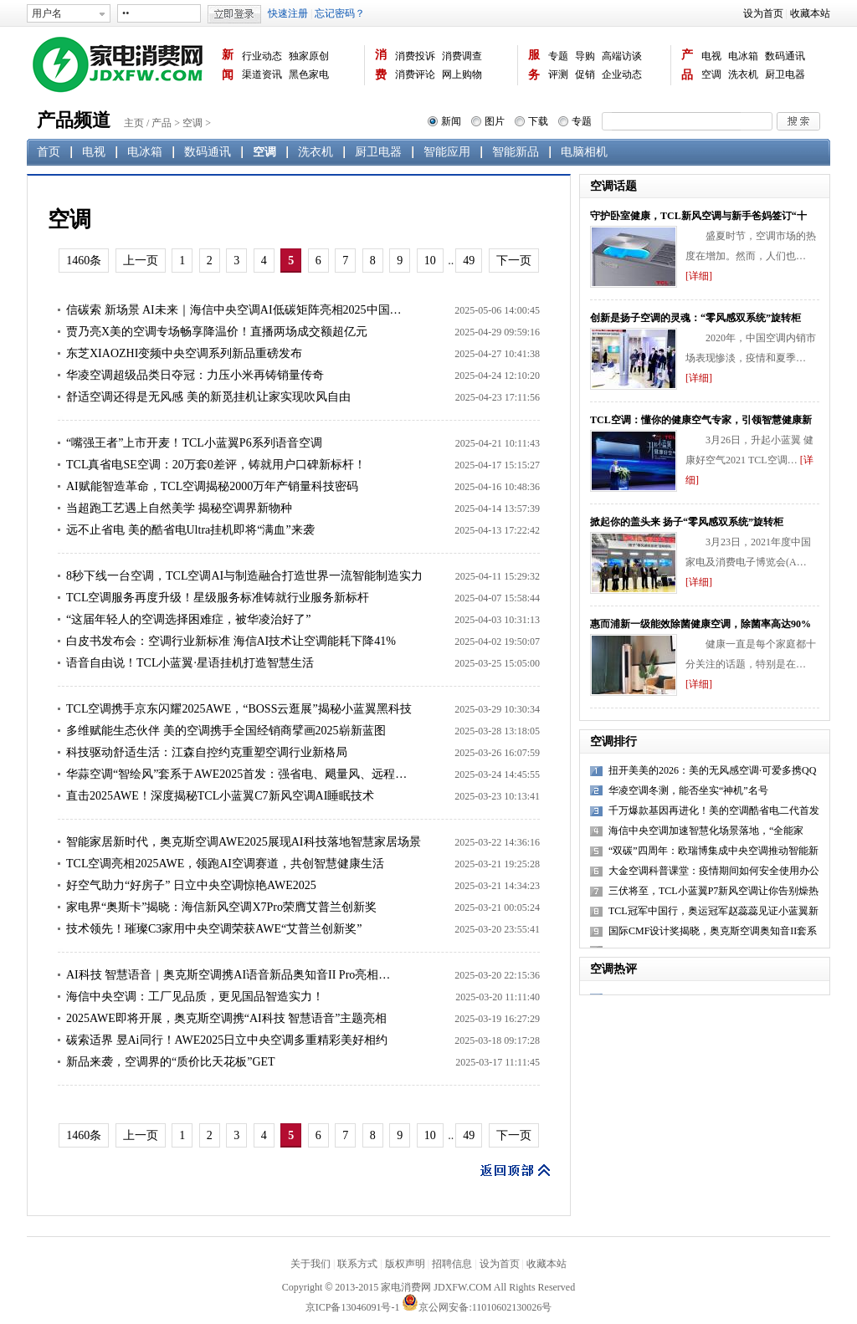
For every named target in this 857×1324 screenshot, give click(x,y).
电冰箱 (743, 56)
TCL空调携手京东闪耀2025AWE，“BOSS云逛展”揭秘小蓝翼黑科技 (239, 709)
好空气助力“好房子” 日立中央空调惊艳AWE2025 (191, 885)
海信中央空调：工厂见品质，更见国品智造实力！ (195, 996)
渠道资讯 (262, 74)
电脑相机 (584, 152)
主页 (134, 123)
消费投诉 (415, 56)
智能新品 (515, 152)
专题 (558, 56)
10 (430, 260)
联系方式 (357, 1264)
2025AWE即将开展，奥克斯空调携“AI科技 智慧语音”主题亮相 (226, 1018)
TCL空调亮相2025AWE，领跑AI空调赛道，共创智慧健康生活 (225, 863)
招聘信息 (452, 1264)
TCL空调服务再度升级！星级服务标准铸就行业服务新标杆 (217, 597)
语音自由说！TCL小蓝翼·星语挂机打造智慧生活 (190, 663)
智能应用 (446, 152)
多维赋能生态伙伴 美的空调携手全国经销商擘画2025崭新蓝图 (226, 730)
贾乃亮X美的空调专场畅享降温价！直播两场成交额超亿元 (216, 331)
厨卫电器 (785, 74)
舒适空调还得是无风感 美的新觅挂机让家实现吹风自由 (208, 397)
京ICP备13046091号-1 (352, 1307)
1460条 (83, 260)
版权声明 (405, 1264)
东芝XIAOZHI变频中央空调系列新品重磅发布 (184, 353)
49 (469, 260)
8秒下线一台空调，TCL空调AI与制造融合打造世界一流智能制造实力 (244, 576)
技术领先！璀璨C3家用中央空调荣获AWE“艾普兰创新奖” (214, 929)
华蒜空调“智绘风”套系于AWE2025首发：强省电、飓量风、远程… (236, 774)
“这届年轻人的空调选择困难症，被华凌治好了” (188, 619)
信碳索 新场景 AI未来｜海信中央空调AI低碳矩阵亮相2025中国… (234, 310)
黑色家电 (309, 74)
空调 (711, 74)
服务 (534, 65)
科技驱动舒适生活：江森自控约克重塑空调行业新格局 (206, 752)
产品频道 (73, 120)
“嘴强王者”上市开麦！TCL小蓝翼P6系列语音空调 (194, 443)
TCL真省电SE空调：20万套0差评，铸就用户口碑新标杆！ (216, 464)
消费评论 (415, 74)
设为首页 (763, 13)
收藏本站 (810, 13)
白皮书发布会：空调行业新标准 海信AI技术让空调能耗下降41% (231, 641)
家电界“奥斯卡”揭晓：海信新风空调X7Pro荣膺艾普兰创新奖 (221, 907)
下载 (538, 121)
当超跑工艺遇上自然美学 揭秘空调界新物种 (179, 508)
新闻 (227, 65)
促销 (585, 74)
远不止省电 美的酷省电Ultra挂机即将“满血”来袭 (190, 530)
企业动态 (622, 74)
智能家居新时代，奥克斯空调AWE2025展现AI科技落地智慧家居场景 (243, 842)
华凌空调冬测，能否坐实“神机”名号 (688, 790)
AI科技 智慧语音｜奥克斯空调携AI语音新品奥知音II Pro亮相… (228, 975)
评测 (558, 74)
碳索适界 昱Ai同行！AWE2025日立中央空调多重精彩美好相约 (226, 1040)
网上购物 (462, 74)
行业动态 (262, 56)
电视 (711, 56)
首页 (48, 152)
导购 (585, 56)
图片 (495, 121)
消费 (381, 65)
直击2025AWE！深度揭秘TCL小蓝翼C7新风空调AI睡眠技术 (220, 796)
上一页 (140, 260)
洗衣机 (743, 74)
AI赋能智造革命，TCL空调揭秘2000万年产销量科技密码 (212, 486)
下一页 (513, 260)
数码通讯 (785, 56)
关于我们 (310, 1264)
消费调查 (462, 56)
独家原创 (309, 56)
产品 (687, 65)
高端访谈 (622, 56)
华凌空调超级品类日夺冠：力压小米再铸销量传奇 (195, 375)
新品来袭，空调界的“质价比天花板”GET (170, 1062)
